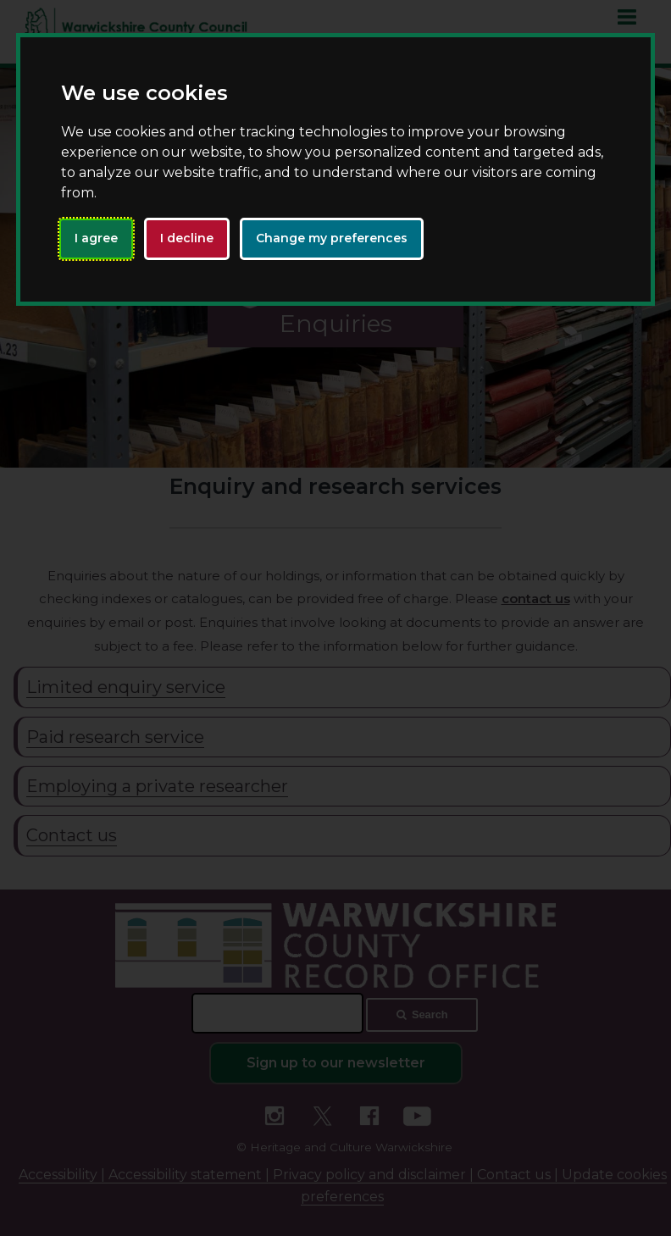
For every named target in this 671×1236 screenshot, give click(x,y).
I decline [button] (187, 238)
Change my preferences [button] (332, 238)
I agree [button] (96, 238)
